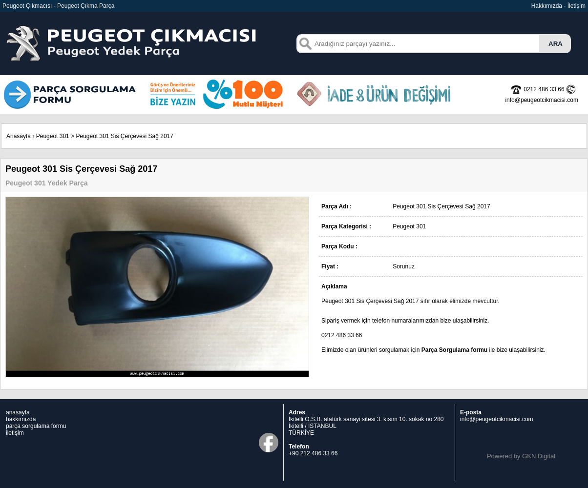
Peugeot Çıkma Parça (85, 5)
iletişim (15, 432)
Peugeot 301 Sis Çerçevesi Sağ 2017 (124, 136)
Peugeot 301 (52, 136)
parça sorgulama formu (36, 426)
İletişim (576, 5)
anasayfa (18, 412)
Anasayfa (18, 136)
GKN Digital (538, 456)
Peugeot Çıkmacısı (27, 5)
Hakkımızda (546, 5)
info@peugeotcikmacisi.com (496, 419)
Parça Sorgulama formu (454, 349)
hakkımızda (21, 419)
